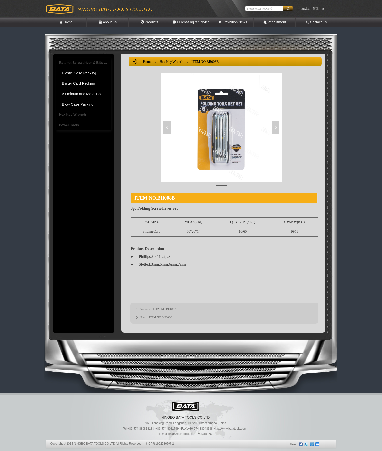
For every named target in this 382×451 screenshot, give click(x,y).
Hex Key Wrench (72, 114)
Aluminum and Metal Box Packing (86, 94)
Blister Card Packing (78, 83)
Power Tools (69, 125)
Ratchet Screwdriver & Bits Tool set (85, 63)
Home (147, 62)
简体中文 (319, 8)
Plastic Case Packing (79, 73)
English (305, 8)
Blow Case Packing (77, 104)
